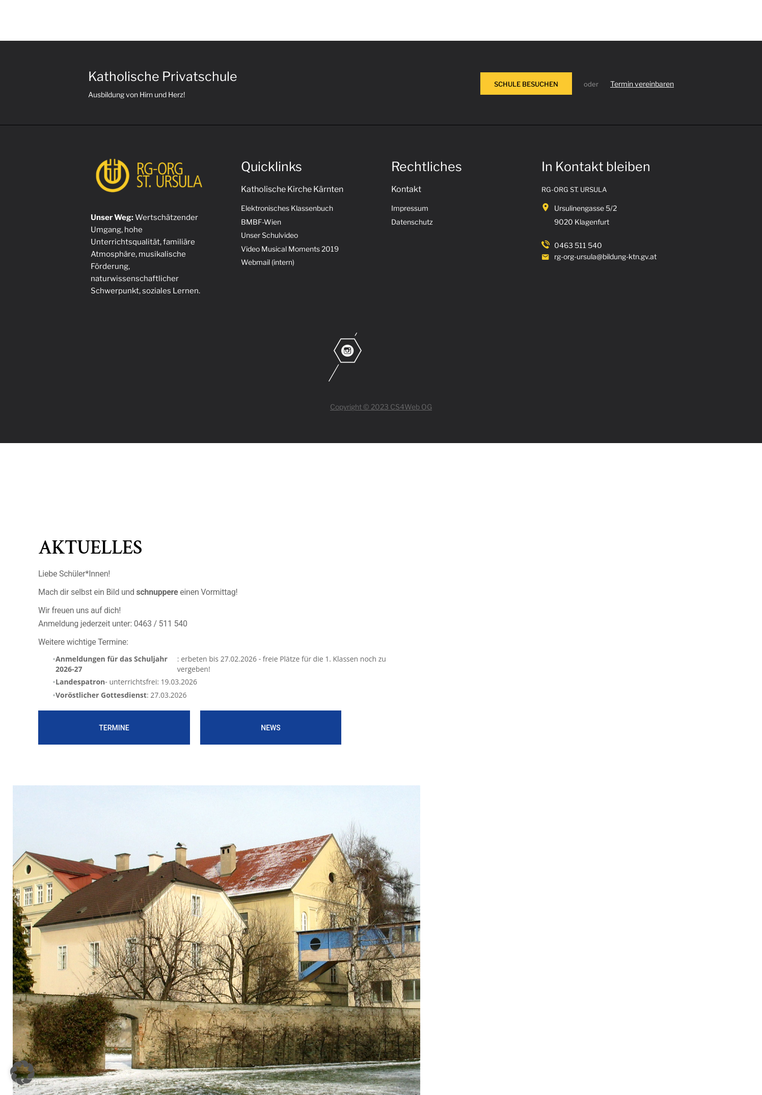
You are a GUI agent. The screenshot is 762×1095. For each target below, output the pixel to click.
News (271, 728)
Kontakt (406, 189)
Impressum (409, 208)
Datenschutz (412, 221)
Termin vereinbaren (642, 83)
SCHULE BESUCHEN (526, 84)
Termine (114, 728)
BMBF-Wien (261, 221)
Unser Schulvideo (269, 235)
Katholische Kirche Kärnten (292, 189)
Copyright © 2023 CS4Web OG (381, 406)
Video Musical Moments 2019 (290, 248)
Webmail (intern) (267, 262)
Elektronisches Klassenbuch (287, 208)
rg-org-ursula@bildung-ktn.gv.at (605, 256)
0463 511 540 (578, 245)
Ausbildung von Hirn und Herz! (136, 94)
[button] (22, 1072)
